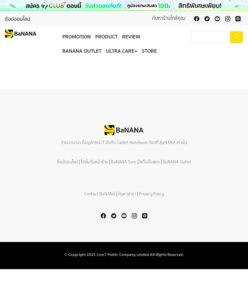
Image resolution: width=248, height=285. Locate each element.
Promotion (76, 36)
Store (149, 51)
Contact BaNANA (99, 194)
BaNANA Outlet (81, 51)
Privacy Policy (151, 194)
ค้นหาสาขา (127, 194)
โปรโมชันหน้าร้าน (94, 162)
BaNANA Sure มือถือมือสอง (135, 162)
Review (131, 36)
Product (106, 36)
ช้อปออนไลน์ (17, 19)
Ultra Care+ (121, 51)
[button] (124, 5)
